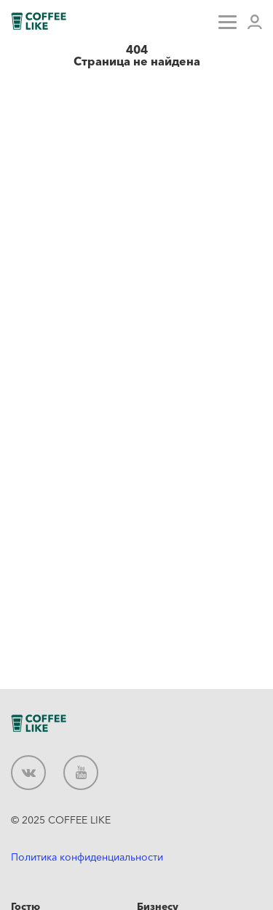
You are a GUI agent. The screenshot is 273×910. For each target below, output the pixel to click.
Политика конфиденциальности (87, 856)
